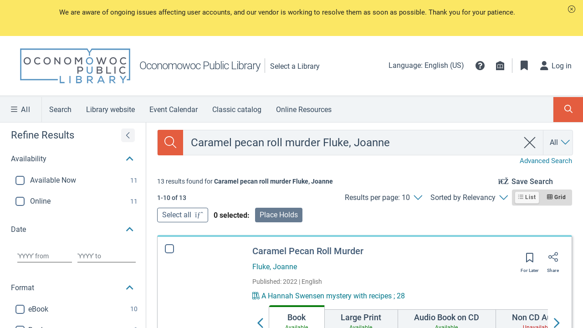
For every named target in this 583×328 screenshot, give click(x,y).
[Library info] (500, 65)
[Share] (553, 260)
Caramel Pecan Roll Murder (307, 251)
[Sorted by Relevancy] (469, 198)
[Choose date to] (106, 256)
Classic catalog (236, 109)
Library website (110, 109)
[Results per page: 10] (383, 198)
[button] (571, 9)
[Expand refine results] (128, 135)
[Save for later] (530, 261)
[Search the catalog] (170, 142)
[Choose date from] (44, 256)
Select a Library (295, 66)
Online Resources (304, 109)
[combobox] (351, 142)
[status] (245, 181)
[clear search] (530, 143)
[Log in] (556, 65)
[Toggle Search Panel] (568, 109)
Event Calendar (173, 109)
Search (60, 109)
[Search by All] (560, 142)
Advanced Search (546, 161)
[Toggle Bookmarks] (524, 65)
